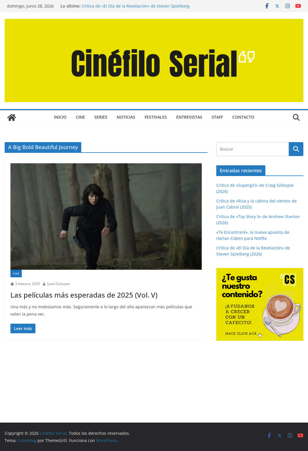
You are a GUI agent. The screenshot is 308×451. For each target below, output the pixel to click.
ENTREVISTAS (189, 117)
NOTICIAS (126, 117)
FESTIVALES (156, 117)
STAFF (217, 117)
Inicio (60, 117)
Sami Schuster (58, 283)
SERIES (100, 117)
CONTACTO (243, 117)
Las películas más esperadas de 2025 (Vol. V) (83, 295)
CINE (80, 117)
